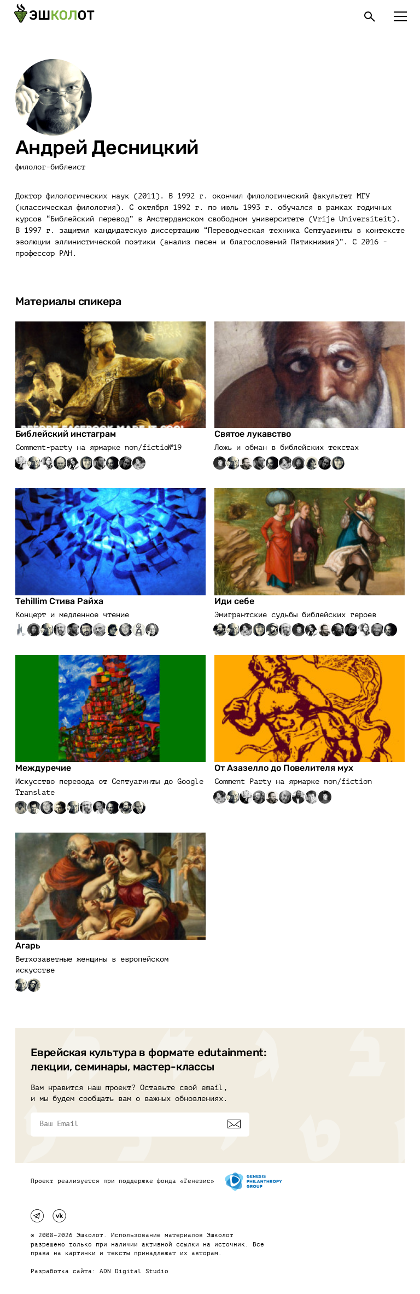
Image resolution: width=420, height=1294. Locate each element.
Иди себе (234, 601)
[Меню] (400, 16)
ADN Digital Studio (134, 1271)
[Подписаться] (234, 1124)
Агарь (27, 945)
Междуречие (43, 768)
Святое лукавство (252, 434)
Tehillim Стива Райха (59, 601)
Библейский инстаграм (65, 434)
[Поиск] (369, 16)
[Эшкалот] (54, 16)
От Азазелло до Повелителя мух (283, 768)
